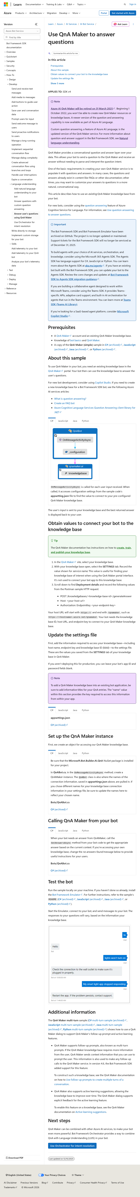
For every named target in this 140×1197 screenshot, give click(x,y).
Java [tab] (75, 420)
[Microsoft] (6, 4)
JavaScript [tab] (63, 420)
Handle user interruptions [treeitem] (24, 174)
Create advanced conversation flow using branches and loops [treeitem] (23, 166)
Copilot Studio (103, 382)
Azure (60, 23)
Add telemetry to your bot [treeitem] (24, 248)
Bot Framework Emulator (66, 894)
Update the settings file (62, 78)
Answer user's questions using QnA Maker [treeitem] (26, 215)
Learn (51, 23)
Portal (104, 13)
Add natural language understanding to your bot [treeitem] (25, 192)
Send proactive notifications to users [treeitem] (25, 134)
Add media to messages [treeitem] (23, 97)
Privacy (70, 1182)
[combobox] (22, 31)
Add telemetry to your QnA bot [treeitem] (25, 254)
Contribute (57, 1182)
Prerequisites (57, 65)
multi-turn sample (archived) (106, 1020)
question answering (96, 205)
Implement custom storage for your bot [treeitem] (25, 237)
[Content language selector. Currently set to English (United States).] (18, 1175)
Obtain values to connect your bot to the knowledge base (79, 74)
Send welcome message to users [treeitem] (25, 125)
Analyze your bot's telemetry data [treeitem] (26, 263)
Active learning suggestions (90, 1111)
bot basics (75, 340)
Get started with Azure (123, 13)
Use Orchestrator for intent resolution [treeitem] (24, 224)
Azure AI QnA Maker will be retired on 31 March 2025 (82, 108)
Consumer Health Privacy (92, 1182)
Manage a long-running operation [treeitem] (23, 142)
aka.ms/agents (93, 265)
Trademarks (9, 1187)
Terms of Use (117, 1182)
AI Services (71, 23)
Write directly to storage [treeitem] (24, 230)
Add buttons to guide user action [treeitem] (25, 103)
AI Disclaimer (10, 1182)
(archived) (112, 344)
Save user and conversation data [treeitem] (25, 112)
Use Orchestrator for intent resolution (72, 1145)
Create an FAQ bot (64, 403)
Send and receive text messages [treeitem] (22, 90)
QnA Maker (62, 335)
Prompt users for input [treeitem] (23, 118)
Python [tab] (85, 420)
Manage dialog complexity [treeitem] (24, 157)
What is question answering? (70, 398)
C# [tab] (52, 420)
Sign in (132, 4)
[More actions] (133, 24)
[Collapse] (36, 24)
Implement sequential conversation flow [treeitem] (22, 151)
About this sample (60, 69)
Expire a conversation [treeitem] (22, 179)
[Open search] (125, 4)
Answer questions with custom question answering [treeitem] (25, 204)
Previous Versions (29, 1182)
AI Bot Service (87, 23)
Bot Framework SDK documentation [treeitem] (16, 45)
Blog (44, 1182)
